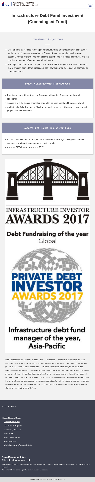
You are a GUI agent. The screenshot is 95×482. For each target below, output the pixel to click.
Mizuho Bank (8, 433)
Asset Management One (12, 429)
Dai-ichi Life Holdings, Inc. (13, 426)
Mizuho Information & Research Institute (18, 445)
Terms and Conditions (9, 406)
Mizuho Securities (10, 441)
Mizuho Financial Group (12, 422)
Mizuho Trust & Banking (12, 437)
